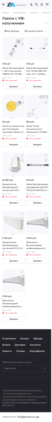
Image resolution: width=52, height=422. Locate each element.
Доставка (20, 344)
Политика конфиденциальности (17, 393)
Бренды (38, 338)
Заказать (13, 86)
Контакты (35, 344)
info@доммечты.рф (28, 416)
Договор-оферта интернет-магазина (19, 400)
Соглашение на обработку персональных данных (25, 396)
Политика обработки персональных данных (22, 390)
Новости (7, 351)
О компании (9, 338)
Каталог (24, 338)
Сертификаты (37, 351)
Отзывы (20, 351)
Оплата (6, 344)
